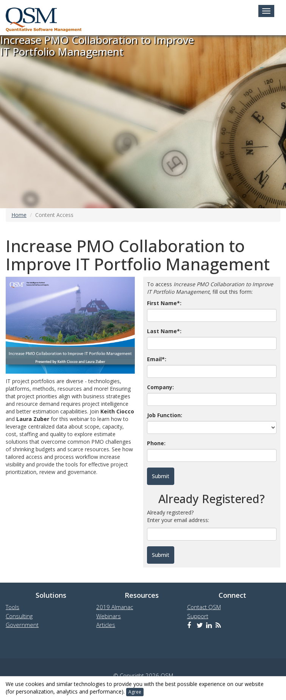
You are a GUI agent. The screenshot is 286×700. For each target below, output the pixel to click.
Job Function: (164, 415)
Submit (160, 554)
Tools (12, 607)
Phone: (156, 443)
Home (19, 214)
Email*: (156, 359)
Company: (160, 387)
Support (197, 616)
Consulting (19, 616)
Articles (105, 624)
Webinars (108, 616)
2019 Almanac (114, 607)
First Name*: (164, 303)
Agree (134, 692)
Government (22, 624)
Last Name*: (164, 331)
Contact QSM (204, 607)
